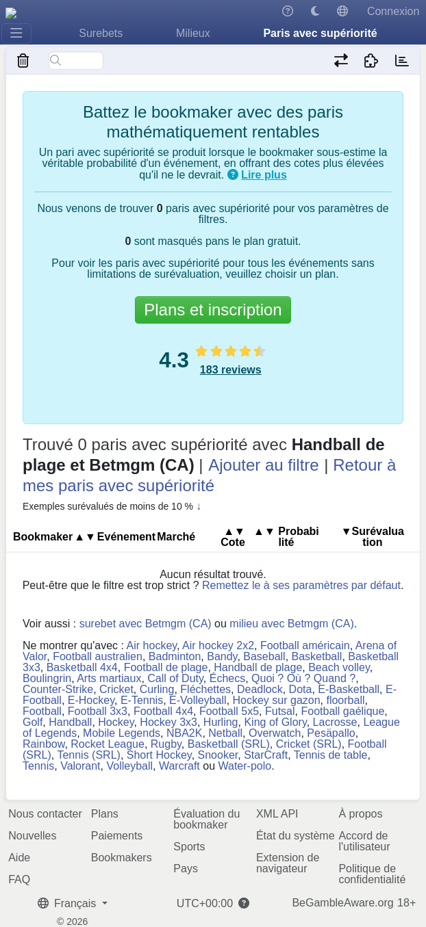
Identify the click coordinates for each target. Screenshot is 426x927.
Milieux (193, 33)
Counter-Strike (58, 689)
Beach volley (339, 667)
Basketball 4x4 (82, 667)
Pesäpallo (331, 733)
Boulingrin (47, 678)
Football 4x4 (163, 711)
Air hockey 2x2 (218, 645)
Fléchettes (205, 689)
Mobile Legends (121, 733)
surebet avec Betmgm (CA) (145, 623)
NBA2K (184, 733)
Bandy (222, 656)
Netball (225, 733)
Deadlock (260, 689)
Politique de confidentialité (371, 874)
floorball (345, 700)
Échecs (227, 678)
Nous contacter (45, 814)
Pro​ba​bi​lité (286, 536)
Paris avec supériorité (320, 33)
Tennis (38, 766)
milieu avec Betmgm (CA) (291, 623)
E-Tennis (142, 700)
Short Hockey (159, 755)
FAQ (19, 879)
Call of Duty (175, 678)
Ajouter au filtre (263, 465)
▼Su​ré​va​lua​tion (372, 536)
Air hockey (152, 645)
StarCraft (266, 755)
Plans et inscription (212, 309)
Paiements (117, 835)
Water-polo (244, 766)
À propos (360, 814)
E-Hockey (91, 700)
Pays (185, 868)
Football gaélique (342, 711)
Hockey (116, 722)
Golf (32, 722)
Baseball (264, 656)
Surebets (101, 33)
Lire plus (264, 175)
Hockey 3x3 (168, 722)
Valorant (80, 766)
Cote (233, 536)
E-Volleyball (198, 700)
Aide (19, 857)
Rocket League (108, 744)
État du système (295, 835)
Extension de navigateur (288, 863)
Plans (104, 814)
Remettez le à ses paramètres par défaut (301, 585)
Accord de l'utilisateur (364, 841)
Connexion (393, 11)
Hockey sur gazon (277, 700)
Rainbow (43, 744)
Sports (189, 846)
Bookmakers (121, 857)
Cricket (116, 689)
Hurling (220, 722)
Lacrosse (335, 722)
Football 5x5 (229, 711)
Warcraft (179, 766)
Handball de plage (258, 667)
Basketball (317, 656)
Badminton (175, 656)
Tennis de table (331, 755)
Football (42, 711)
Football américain (305, 645)
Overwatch (275, 733)
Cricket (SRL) (309, 744)
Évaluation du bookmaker (206, 819)
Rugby (166, 744)
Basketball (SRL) (229, 744)
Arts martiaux (109, 678)
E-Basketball (348, 689)
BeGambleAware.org (342, 903)
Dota (300, 689)
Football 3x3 (97, 711)
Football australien (97, 656)
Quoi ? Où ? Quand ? (303, 678)
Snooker (218, 755)
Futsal (280, 711)
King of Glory (275, 722)
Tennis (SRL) (88, 755)
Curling (157, 689)
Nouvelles (32, 835)
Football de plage (166, 667)
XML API (277, 814)
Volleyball (129, 766)
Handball (70, 722)
